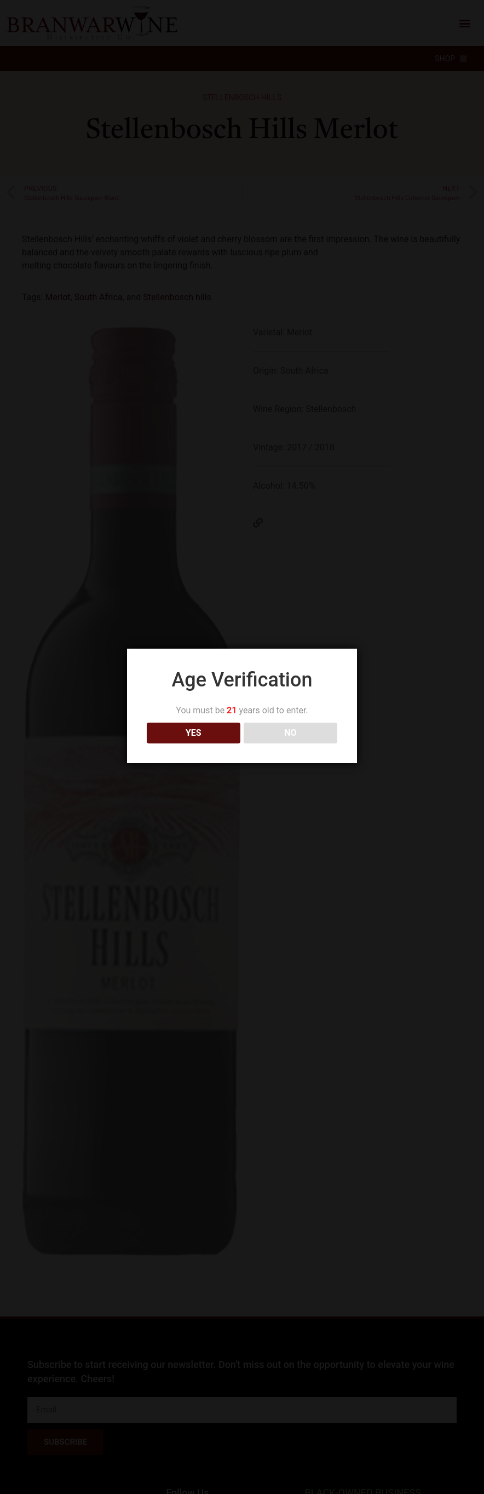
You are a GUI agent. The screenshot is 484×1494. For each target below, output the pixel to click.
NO (291, 719)
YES (193, 719)
